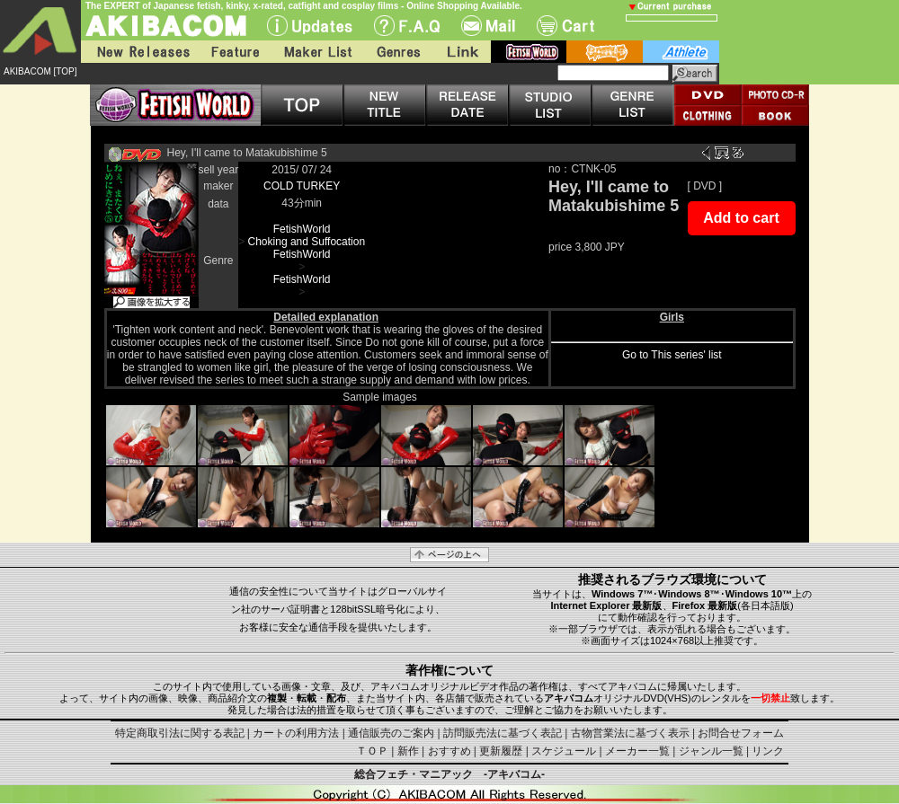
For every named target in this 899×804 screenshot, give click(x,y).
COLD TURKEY (301, 186)
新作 (408, 751)
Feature (234, 51)
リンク (768, 751)
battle (604, 51)
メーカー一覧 (637, 751)
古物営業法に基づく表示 (630, 733)
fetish (528, 51)
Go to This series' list (672, 355)
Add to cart (741, 217)
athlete (681, 51)
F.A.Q (407, 25)
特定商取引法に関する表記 (180, 733)
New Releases (139, 51)
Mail (488, 25)
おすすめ (449, 751)
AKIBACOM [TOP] (40, 71)
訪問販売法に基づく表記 (502, 733)
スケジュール (563, 751)
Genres (397, 51)
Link (461, 51)
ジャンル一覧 (711, 751)
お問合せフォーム (741, 733)
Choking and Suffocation (307, 241)
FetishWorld (302, 229)
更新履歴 (500, 751)
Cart (565, 25)
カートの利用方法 (296, 733)
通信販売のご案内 (391, 733)
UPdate (309, 25)
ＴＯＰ (372, 751)
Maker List (317, 51)
